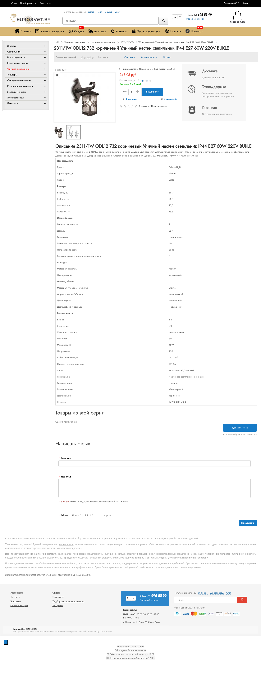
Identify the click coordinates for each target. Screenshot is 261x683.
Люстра (91, 12)
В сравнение (170, 99)
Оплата (56, 592)
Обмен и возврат (19, 605)
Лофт (99, 12)
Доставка (97, 31)
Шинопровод (217, 593)
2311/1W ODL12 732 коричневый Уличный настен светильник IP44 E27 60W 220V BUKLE (167, 42)
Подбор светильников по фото (69, 601)
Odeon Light (145, 69)
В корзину (152, 91)
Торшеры (12, 74)
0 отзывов (103, 57)
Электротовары (15, 97)
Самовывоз (58, 596)
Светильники (14, 51)
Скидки (76, 30)
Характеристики (149, 57)
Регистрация (229, 3)
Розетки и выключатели (20, 86)
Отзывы (167, 57)
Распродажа (16, 592)
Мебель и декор (16, 92)
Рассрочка (45, 3)
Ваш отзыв (66, 476)
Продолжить (247, 523)
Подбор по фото (28, 3)
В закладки (131, 99)
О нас (14, 3)
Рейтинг (64, 515)
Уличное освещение (18, 69)
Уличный (203, 593)
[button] (247, 3)
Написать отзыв (159, 106)
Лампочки (12, 103)
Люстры (11, 46)
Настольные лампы (17, 63)
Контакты (118, 31)
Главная (23, 31)
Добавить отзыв (240, 427)
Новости (173, 31)
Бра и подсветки (16, 57)
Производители (146, 31)
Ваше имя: (66, 458)
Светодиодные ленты (19, 80)
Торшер (108, 12)
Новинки (194, 30)
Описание (129, 57)
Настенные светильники (103, 42)
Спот (117, 12)
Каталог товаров (50, 31)
